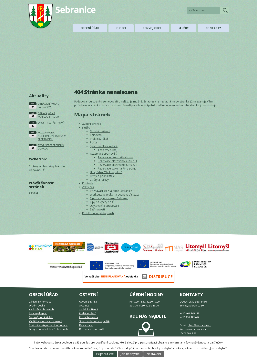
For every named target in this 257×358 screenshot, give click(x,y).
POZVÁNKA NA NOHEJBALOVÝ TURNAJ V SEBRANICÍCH (52, 136)
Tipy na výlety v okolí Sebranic (109, 198)
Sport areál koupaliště (104, 146)
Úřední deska (37, 305)
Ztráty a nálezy (99, 179)
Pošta (93, 142)
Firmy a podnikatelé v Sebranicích (48, 329)
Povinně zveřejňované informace (48, 325)
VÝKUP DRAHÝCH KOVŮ (51, 123)
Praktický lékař (99, 138)
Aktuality (84, 305)
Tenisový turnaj (107, 150)
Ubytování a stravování (104, 206)
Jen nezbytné (130, 354)
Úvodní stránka (91, 124)
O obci (121, 28)
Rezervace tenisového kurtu (115, 157)
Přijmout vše (105, 354)
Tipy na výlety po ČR (103, 202)
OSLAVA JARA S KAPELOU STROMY (48, 115)
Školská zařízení (100, 131)
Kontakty (213, 28)
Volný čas (88, 187)
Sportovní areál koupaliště (94, 321)
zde (194, 333)
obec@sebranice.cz (199, 325)
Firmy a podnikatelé (102, 176)
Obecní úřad (90, 28)
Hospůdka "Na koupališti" (106, 172)
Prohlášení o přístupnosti (98, 213)
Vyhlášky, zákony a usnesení (45, 321)
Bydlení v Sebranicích (41, 309)
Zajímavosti (97, 209)
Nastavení (154, 354)
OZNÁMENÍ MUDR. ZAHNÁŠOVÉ (48, 105)
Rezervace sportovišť (103, 153)
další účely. (216, 342)
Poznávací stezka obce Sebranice (111, 191)
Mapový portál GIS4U (41, 317)
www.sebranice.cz (197, 329)
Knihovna (96, 135)
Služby (184, 28)
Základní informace (40, 301)
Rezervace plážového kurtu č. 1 (117, 161)
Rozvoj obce (152, 28)
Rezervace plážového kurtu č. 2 (117, 165)
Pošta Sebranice (88, 317)
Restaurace (86, 325)
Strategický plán (38, 313)
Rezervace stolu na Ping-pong (117, 168)
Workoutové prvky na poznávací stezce (114, 194)
